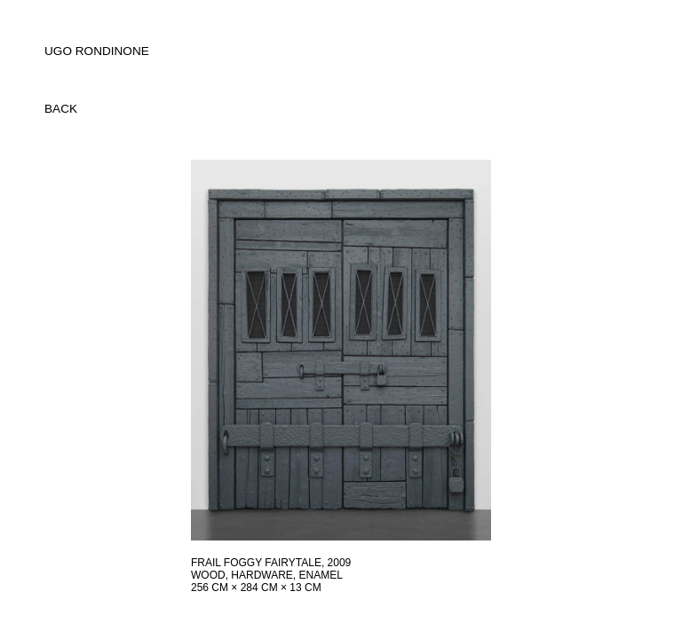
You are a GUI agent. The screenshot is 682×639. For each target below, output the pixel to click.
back (60, 108)
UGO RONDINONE (96, 51)
